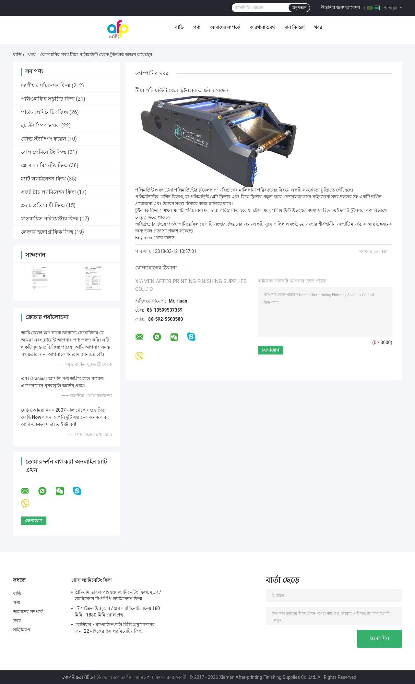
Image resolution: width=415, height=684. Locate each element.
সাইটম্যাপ (22, 629)
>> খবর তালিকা (372, 251)
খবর (318, 27)
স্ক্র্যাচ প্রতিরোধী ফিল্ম (43, 205)
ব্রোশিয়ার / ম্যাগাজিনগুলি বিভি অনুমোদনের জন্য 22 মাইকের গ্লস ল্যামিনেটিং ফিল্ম (115, 628)
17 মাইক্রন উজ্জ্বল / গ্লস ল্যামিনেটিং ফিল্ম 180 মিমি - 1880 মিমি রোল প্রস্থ (117, 611)
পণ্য (196, 27)
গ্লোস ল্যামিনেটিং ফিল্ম (44, 165)
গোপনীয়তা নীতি (77, 677)
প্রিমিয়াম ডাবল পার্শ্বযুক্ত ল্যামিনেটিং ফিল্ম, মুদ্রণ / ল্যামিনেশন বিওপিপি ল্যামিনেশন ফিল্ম (118, 595)
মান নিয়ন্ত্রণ (294, 27)
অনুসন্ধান (299, 8)
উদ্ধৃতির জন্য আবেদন (340, 7)
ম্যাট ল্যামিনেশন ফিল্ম (43, 179)
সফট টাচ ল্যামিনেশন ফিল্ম (48, 192)
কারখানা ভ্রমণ (262, 27)
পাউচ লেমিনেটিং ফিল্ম (44, 112)
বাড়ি (179, 27)
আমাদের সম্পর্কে (225, 27)
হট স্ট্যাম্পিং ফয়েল (40, 125)
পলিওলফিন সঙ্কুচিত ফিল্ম (48, 99)
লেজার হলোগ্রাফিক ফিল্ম (47, 232)
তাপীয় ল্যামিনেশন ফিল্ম (45, 85)
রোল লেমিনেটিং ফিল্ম (43, 152)
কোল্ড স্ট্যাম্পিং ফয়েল (43, 139)
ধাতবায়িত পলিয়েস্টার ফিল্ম (49, 219)
